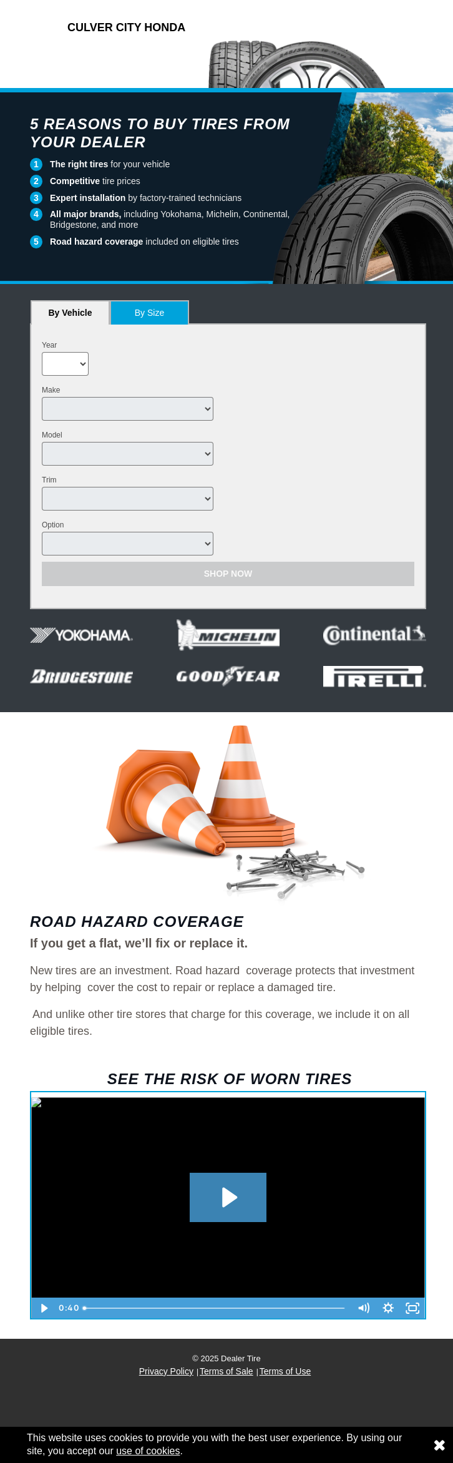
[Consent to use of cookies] (439, 1445)
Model (52, 435)
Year (49, 345)
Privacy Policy (166, 1371)
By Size (149, 313)
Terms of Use (285, 1371)
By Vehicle (70, 316)
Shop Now (228, 574)
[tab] (70, 312)
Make (51, 390)
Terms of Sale (226, 1371)
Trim (49, 480)
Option (53, 525)
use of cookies (148, 1451)
